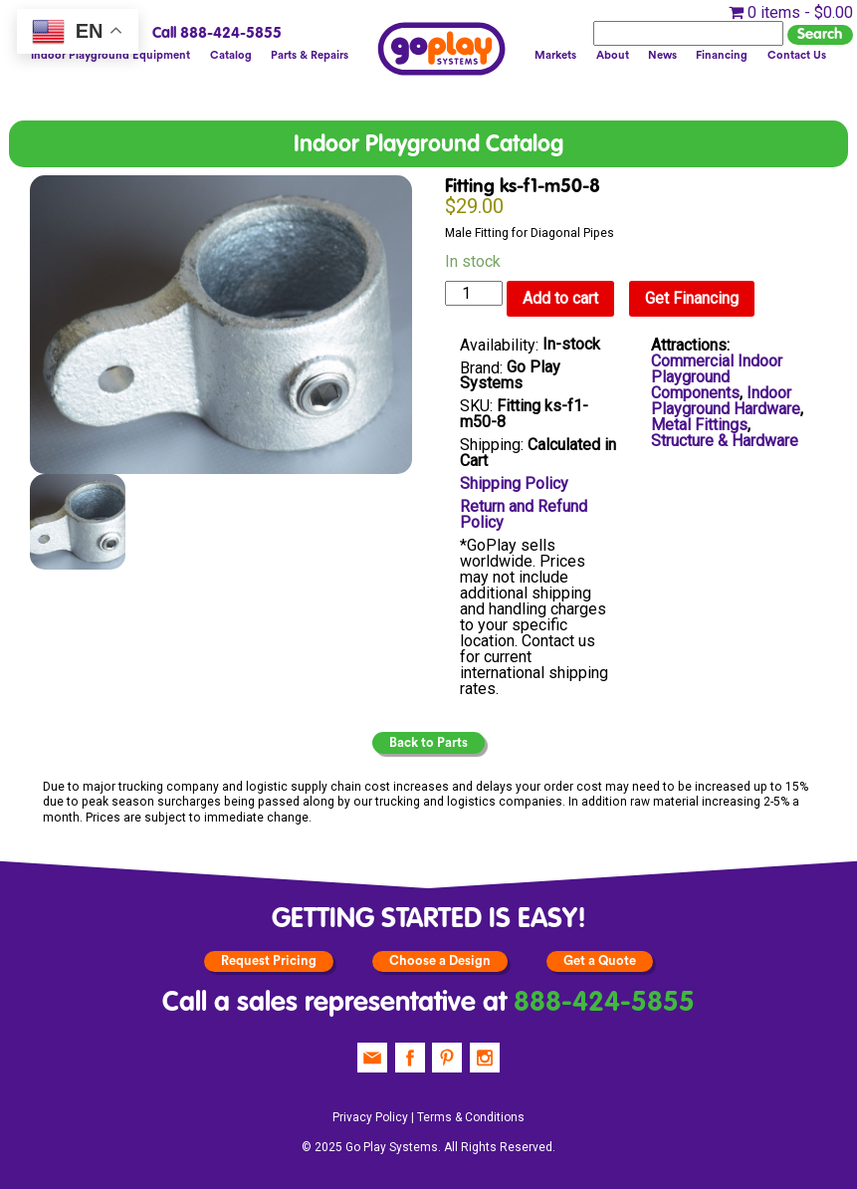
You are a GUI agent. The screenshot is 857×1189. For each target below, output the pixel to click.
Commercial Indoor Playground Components (716, 377)
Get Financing (692, 298)
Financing (722, 55)
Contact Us (796, 55)
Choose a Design (440, 961)
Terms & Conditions (471, 1117)
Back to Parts (428, 743)
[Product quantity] (474, 293)
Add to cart (560, 298)
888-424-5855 (604, 1003)
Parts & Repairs (309, 55)
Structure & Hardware (724, 440)
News (662, 55)
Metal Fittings (699, 424)
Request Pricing (269, 961)
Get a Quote (599, 961)
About (612, 55)
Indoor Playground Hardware (725, 400)
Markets (555, 55)
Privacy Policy (370, 1117)
